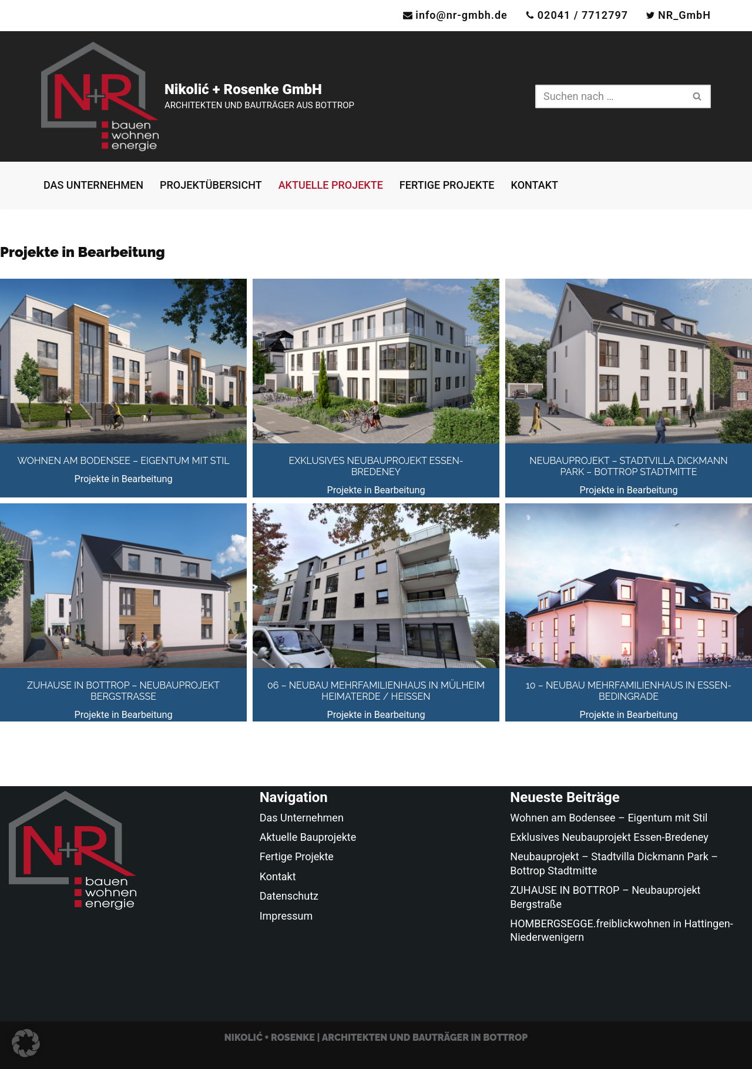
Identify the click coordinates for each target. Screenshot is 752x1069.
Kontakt (534, 185)
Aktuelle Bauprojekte (308, 837)
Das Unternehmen (93, 185)
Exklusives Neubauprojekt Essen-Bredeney (375, 466)
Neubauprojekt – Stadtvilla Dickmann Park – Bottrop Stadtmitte (628, 466)
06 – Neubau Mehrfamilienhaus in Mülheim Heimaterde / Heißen (376, 691)
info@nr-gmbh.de (461, 15)
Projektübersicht (211, 185)
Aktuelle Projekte (330, 185)
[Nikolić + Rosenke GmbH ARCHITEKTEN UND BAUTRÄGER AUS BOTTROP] (197, 96)
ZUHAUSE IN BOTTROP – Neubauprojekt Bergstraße (123, 691)
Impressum (286, 916)
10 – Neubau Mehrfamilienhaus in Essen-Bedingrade (628, 691)
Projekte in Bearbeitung (123, 479)
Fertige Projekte (447, 185)
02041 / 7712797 (583, 15)
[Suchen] (609, 96)
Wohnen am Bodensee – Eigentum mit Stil (123, 460)
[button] (26, 1043)
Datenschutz (289, 896)
